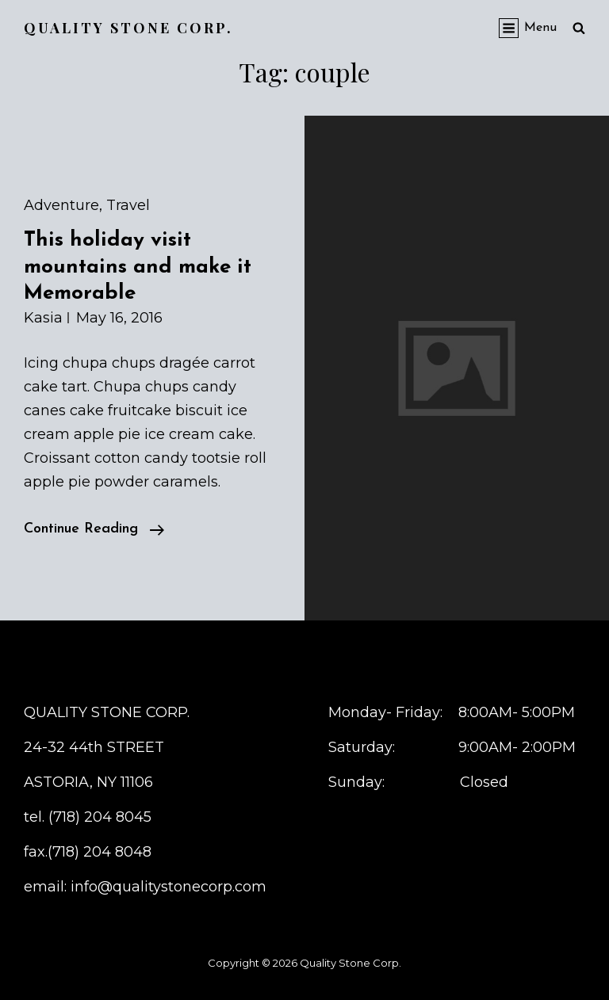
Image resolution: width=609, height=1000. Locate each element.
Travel (128, 205)
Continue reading (94, 529)
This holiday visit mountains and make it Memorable (137, 267)
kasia (43, 317)
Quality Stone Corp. (128, 27)
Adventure (61, 205)
